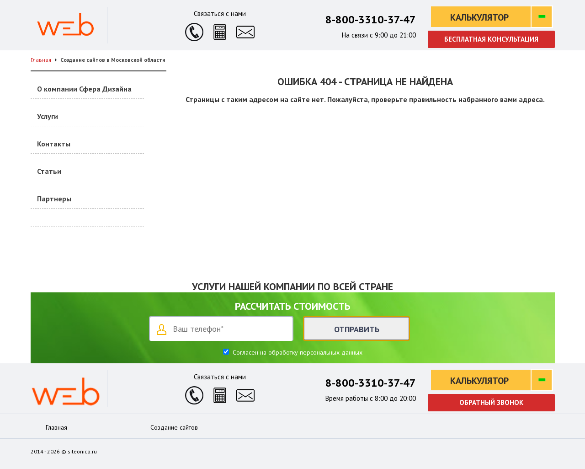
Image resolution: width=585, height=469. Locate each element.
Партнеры (54, 198)
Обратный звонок (491, 402)
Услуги (47, 116)
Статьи (49, 171)
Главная (56, 427)
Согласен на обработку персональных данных (296, 352)
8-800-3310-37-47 (370, 19)
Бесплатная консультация (491, 39)
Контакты (53, 143)
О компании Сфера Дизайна (84, 88)
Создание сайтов (174, 427)
